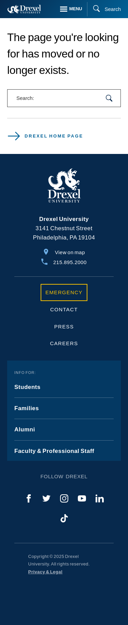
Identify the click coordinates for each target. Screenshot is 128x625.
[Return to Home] (24, 9)
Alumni (24, 429)
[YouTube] (82, 498)
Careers (64, 343)
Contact (64, 309)
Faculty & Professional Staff (54, 451)
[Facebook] (29, 498)
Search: (25, 98)
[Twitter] (46, 498)
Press (64, 326)
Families (26, 408)
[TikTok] (64, 518)
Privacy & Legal (45, 571)
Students (27, 387)
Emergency (64, 292)
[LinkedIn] (100, 498)
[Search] (104, 9)
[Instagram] (64, 498)
